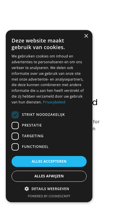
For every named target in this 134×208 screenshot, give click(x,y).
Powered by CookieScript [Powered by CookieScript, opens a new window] (49, 196)
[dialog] (49, 116)
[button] (49, 188)
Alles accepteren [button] (49, 161)
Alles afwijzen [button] (49, 176)
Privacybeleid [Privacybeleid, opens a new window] (54, 102)
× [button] (86, 36)
